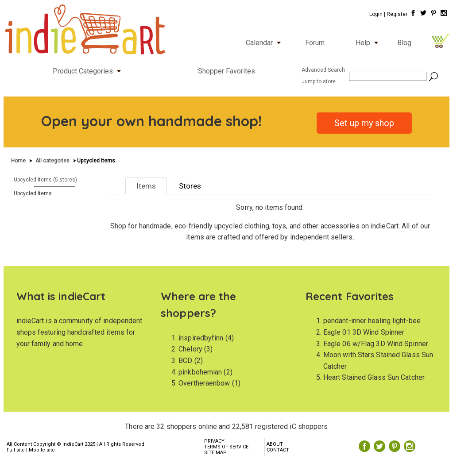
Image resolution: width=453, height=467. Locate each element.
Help (369, 43)
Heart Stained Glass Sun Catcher (374, 377)
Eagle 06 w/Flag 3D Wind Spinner (375, 344)
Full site (16, 450)
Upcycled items (33, 193)
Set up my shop (364, 123)
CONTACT (278, 450)
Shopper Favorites (226, 71)
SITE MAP (215, 452)
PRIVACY (214, 441)
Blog (404, 43)
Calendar (265, 43)
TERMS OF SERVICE (226, 447)
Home (19, 161)
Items (146, 185)
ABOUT (275, 444)
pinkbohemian (200, 372)
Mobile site (42, 450)
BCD (185, 360)
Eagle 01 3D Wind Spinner (363, 332)
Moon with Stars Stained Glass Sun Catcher (378, 361)
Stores (190, 185)
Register (397, 14)
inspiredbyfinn (200, 338)
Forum (315, 43)
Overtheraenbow (204, 383)
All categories (52, 161)
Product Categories (89, 71)
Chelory (190, 349)
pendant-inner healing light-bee (372, 320)
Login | (377, 14)
